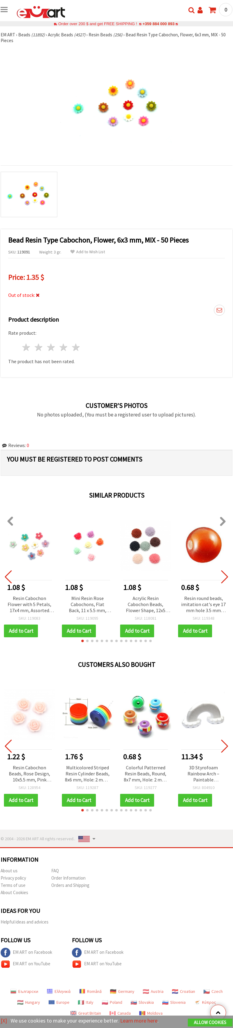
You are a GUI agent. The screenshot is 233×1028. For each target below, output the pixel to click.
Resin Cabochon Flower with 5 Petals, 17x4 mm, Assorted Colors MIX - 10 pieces (29, 604)
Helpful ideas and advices (25, 922)
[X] (4, 1020)
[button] (82, 641)
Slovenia (174, 1002)
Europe (59, 1002)
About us (9, 871)
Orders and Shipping (70, 885)
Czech (213, 991)
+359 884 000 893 (158, 24)
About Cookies (14, 892)
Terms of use (13, 885)
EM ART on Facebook (26, 952)
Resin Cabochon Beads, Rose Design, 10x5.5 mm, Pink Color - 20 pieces (29, 774)
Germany (122, 991)
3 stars (51, 347)
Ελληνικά (59, 991)
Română (90, 991)
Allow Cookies (210, 1022)
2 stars (39, 347)
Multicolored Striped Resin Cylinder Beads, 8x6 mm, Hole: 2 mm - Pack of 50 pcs (87, 774)
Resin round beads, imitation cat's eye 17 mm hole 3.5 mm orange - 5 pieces (203, 604)
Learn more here (138, 1020)
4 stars (63, 347)
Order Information (68, 878)
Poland (112, 1002)
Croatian (183, 991)
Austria (153, 991)
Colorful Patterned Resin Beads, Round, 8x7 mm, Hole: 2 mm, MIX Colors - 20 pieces (145, 774)
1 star (26, 347)
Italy (85, 1002)
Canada (120, 1013)
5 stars (76, 347)
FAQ (55, 871)
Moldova (151, 1013)
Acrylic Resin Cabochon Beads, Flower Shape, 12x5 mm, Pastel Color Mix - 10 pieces (145, 604)
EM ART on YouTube (25, 964)
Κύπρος (205, 1002)
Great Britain (85, 1013)
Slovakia (142, 1002)
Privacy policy (13, 878)
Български (24, 991)
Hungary (28, 1002)
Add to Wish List (87, 252)
